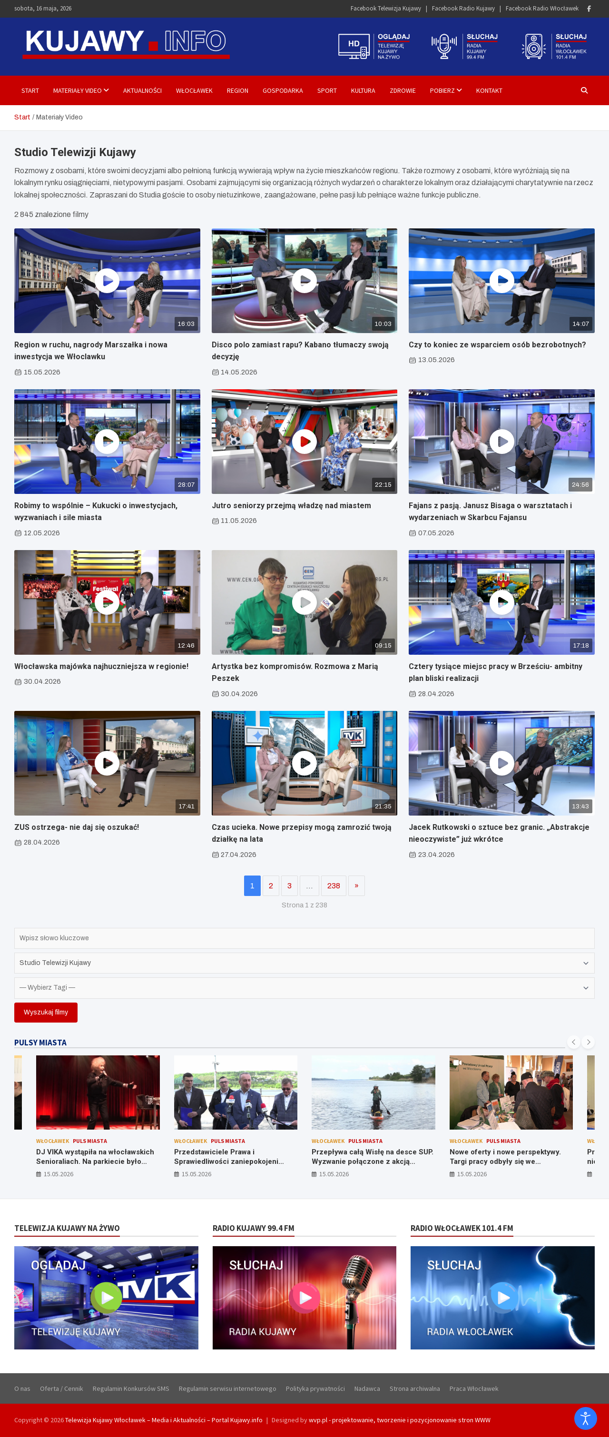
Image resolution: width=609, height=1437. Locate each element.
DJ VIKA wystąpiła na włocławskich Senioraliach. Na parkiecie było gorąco (95, 1161)
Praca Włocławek (474, 1388)
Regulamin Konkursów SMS (131, 1388)
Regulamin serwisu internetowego (227, 1388)
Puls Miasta (90, 1140)
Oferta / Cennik (61, 1388)
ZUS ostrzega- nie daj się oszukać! (76, 827)
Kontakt (489, 90)
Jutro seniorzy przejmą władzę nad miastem (291, 505)
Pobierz (442, 90)
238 (333, 886)
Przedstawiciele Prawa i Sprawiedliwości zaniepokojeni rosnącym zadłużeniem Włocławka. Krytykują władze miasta (234, 1166)
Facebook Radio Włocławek (542, 8)
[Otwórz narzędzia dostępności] (585, 1418)
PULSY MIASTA (40, 1042)
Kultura (363, 90)
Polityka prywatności (315, 1388)
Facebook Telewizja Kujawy (386, 8)
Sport (327, 90)
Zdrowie (403, 90)
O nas (22, 1388)
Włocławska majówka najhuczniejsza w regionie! (101, 666)
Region (237, 90)
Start (30, 90)
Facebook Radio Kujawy (463, 8)
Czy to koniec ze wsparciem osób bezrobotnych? (497, 344)
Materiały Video (77, 90)
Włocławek (194, 90)
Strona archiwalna (415, 1388)
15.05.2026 (58, 1174)
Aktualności (142, 90)
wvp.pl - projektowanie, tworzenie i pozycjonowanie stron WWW (400, 1420)
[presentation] (573, 1042)
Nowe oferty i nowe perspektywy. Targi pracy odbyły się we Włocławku (505, 1161)
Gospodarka (283, 90)
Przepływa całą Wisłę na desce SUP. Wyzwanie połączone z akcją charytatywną (372, 1161)
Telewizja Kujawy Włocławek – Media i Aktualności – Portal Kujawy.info (164, 1420)
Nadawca (367, 1388)
